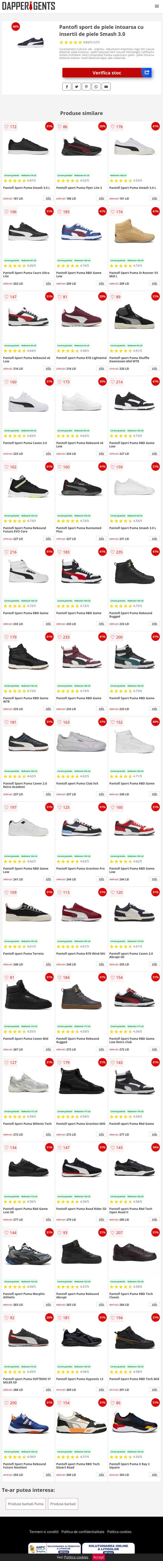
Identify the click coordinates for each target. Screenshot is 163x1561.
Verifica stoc (122, 72)
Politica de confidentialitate (83, 1531)
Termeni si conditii (44, 1531)
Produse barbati (63, 1504)
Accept (98, 1557)
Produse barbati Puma (26, 1504)
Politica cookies (119, 1531)
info (48, 198)
